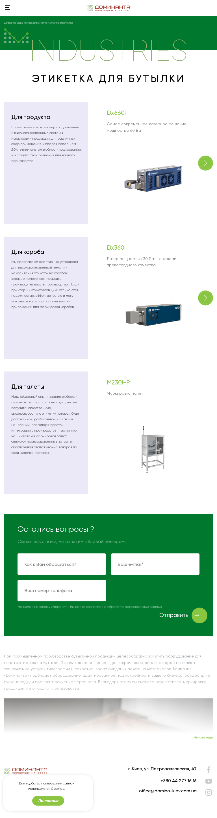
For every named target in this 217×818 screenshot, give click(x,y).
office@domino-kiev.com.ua (168, 790)
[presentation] (154, 591)
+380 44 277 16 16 (178, 780)
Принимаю (48, 800)
